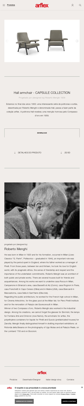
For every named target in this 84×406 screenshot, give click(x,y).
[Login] (72, 5)
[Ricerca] (80, 5)
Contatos (70, 380)
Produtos (11, 5)
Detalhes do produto (29, 153)
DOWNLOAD (42, 133)
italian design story (53, 380)
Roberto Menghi (52, 98)
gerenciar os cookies (24, 401)
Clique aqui (25, 394)
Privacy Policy (65, 394)
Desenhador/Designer (31, 380)
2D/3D (67, 153)
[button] (77, 41)
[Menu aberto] (4, 5)
